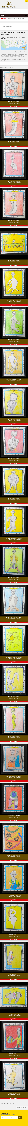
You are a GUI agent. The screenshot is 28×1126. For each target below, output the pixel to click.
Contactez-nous (10, 18)
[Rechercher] (14, 11)
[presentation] (12, 1122)
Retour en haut (21, 1107)
